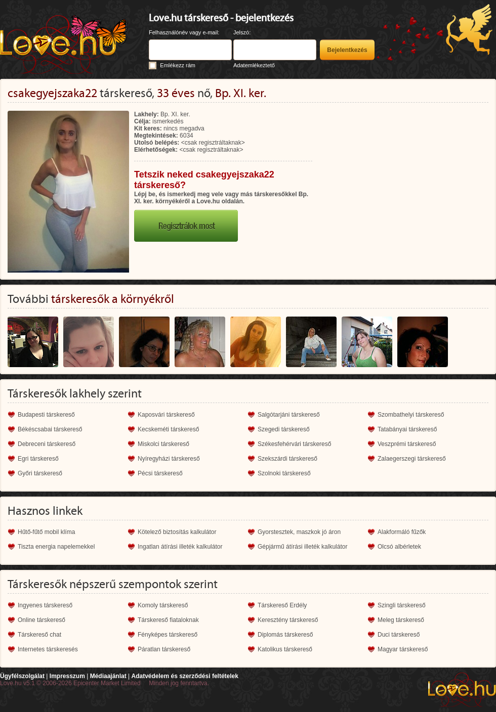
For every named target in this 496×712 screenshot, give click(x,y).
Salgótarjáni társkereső (289, 414)
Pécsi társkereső (160, 473)
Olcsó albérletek (399, 546)
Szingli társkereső (402, 605)
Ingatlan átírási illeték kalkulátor (180, 546)
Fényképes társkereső (167, 634)
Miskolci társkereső (163, 444)
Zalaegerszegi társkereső (412, 458)
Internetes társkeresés (48, 649)
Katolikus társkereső (285, 649)
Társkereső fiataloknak (168, 620)
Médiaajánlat (108, 676)
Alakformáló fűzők (402, 532)
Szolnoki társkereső (284, 473)
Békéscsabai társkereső (50, 429)
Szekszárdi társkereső (287, 458)
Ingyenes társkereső (45, 605)
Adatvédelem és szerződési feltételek (184, 676)
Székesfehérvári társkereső (294, 444)
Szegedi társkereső (284, 429)
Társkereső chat (39, 634)
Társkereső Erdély (282, 605)
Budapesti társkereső (46, 414)
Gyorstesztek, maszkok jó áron (299, 532)
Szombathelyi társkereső (411, 414)
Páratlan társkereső (164, 649)
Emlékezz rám (177, 65)
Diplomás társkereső (285, 634)
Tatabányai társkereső (407, 429)
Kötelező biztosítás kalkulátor (177, 532)
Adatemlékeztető (254, 65)
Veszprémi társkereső (407, 444)
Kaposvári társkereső (166, 414)
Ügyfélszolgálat (22, 676)
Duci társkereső (399, 634)
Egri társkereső (38, 458)
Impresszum (67, 676)
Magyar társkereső (403, 649)
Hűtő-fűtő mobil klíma (46, 532)
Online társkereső (41, 620)
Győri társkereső (40, 473)
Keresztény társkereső (288, 620)
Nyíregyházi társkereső (169, 458)
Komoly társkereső (163, 605)
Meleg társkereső (401, 620)
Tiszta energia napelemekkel (56, 546)
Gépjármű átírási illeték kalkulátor (302, 546)
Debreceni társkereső (46, 444)
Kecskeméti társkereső (168, 429)
